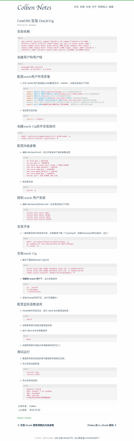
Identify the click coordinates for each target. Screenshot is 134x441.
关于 (94, 7)
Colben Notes (34, 8)
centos (28, 418)
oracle (20, 418)
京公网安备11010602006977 (86, 438)
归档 (82, 7)
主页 (76, 7)
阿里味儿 (102, 7)
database (32, 25)
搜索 (111, 7)
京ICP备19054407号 (64, 438)
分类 (88, 7)
